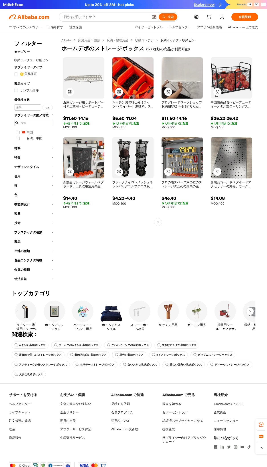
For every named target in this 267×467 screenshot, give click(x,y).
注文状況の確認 (20, 421)
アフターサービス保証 (75, 429)
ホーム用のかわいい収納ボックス (76, 345)
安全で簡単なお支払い (75, 404)
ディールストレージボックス (229, 364)
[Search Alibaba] (106, 16)
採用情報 (220, 429)
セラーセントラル (174, 412)
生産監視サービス (72, 437)
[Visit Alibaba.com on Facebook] (216, 447)
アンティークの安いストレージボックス (40, 364)
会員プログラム (122, 412)
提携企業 (168, 429)
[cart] (209, 17)
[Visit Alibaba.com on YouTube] (242, 447)
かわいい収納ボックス (30, 345)
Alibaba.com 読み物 (124, 429)
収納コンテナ (144, 40)
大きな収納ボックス (28, 374)
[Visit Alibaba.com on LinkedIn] (222, 447)
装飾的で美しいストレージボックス (38, 355)
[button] (154, 17)
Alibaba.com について (229, 404)
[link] (261, 425)
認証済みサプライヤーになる (182, 421)
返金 (12, 429)
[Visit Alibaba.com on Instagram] (236, 447)
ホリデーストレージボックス (95, 364)
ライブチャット (20, 412)
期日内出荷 (68, 421)
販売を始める (171, 404)
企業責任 (220, 412)
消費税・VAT (120, 421)
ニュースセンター (226, 421)
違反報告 (15, 437)
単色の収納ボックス (129, 355)
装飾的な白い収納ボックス (88, 355)
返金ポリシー (69, 412)
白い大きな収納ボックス (140, 364)
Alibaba (66, 40)
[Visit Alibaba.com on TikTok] (249, 447)
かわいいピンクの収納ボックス (128, 345)
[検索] (168, 16)
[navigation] (34, 161)
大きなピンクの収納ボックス (176, 345)
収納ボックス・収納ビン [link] (177, 40)
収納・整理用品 (117, 40)
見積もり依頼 (120, 404)
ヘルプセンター (20, 404)
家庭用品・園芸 (89, 40)
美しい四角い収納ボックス (183, 364)
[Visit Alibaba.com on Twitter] (229, 447)
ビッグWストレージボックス (212, 355)
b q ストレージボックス (168, 355)
